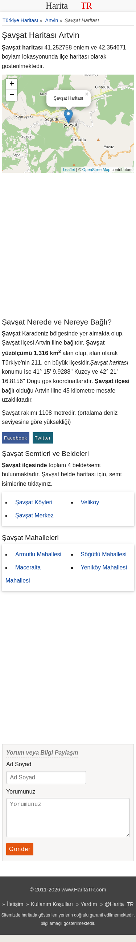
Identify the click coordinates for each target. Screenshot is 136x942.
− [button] (11, 95)
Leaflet (69, 169)
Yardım (89, 911)
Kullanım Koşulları (52, 911)
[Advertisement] (68, 244)
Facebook (15, 438)
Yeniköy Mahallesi (104, 567)
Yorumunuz (20, 791)
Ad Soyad (18, 764)
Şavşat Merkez (34, 515)
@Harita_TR (118, 911)
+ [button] (11, 84)
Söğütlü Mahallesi (104, 554)
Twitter (43, 438)
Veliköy (90, 502)
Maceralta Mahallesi (23, 574)
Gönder (19, 856)
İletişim (15, 911)
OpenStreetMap (96, 169)
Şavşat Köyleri (33, 502)
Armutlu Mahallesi (38, 554)
